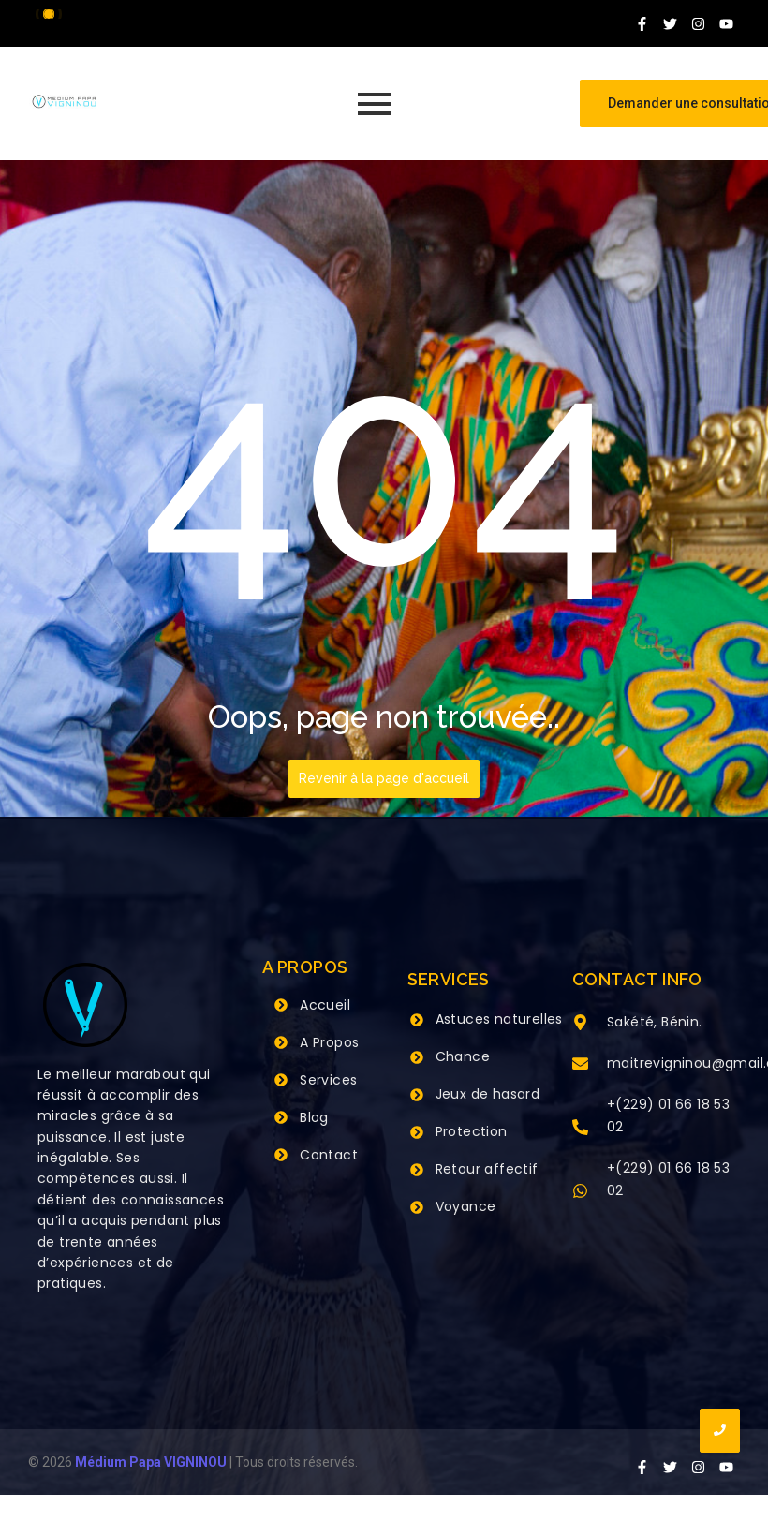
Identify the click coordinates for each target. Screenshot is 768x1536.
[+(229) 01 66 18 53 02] (580, 1128)
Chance (463, 1056)
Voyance (466, 1206)
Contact (329, 1154)
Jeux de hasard (488, 1094)
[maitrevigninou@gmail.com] (580, 1065)
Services (328, 1080)
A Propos (329, 1042)
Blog (314, 1117)
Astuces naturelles (499, 1019)
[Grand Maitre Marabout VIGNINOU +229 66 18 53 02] (64, 102)
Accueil (325, 1005)
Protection (472, 1131)
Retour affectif (487, 1168)
